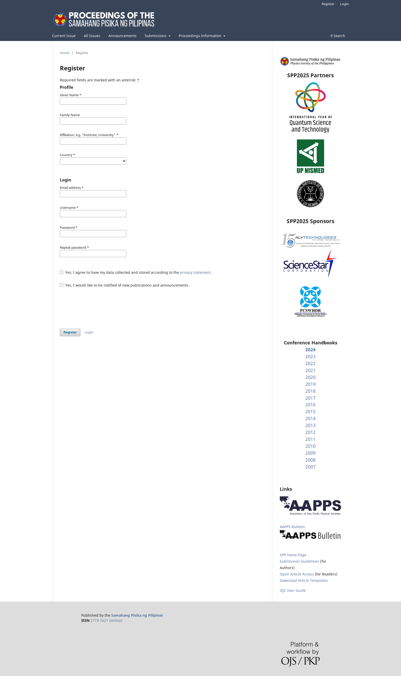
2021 (310, 370)
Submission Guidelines (300, 561)
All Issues (92, 35)
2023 (310, 356)
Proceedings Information (200, 35)
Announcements (122, 35)
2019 (310, 384)
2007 (310, 467)
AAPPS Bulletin (292, 526)
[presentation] (99, 305)
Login (344, 4)
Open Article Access (297, 574)
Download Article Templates (304, 580)
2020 (310, 377)
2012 (310, 432)
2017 (310, 398)
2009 (310, 453)
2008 (310, 460)
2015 (310, 411)
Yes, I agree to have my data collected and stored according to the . (136, 272)
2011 (310, 439)
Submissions (156, 35)
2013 (310, 425)
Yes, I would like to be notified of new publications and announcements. (124, 285)
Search (337, 35)
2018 (310, 391)
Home (64, 52)
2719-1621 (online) (106, 620)
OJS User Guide (293, 590)
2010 (310, 446)
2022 (310, 363)
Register (328, 4)
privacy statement (195, 272)
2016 (310, 404)
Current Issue (64, 35)
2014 (310, 418)
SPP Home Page (293, 554)
